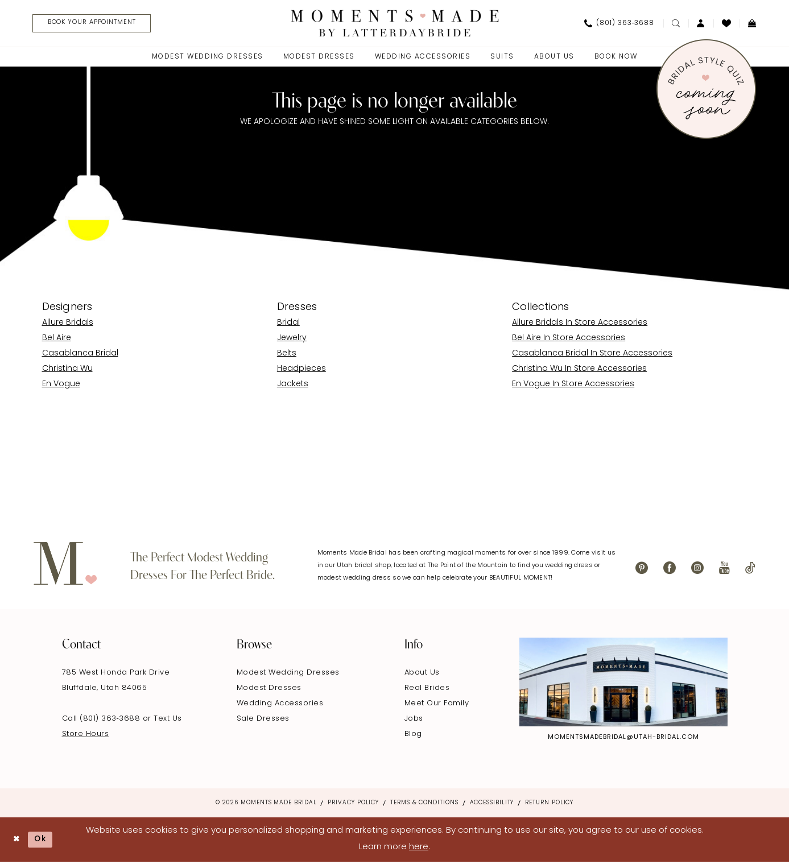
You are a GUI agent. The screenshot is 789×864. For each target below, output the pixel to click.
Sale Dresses (263, 720)
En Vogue (61, 385)
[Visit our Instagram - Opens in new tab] (697, 570)
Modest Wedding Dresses (288, 674)
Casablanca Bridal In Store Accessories (592, 354)
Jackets (292, 385)
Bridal (288, 324)
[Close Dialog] (17, 841)
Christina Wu (67, 370)
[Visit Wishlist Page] (726, 23)
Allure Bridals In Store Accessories (579, 324)
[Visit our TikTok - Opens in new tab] (750, 570)
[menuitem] (94, 24)
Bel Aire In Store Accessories (568, 339)
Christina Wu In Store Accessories (579, 370)
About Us (422, 674)
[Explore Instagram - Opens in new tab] (623, 683)
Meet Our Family (436, 705)
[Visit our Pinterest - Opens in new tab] (641, 570)
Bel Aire (56, 339)
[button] (700, 24)
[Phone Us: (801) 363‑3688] (619, 24)
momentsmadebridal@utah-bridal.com (623, 739)
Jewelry (292, 339)
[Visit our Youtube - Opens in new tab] (724, 570)
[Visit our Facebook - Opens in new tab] (669, 570)
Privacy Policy (353, 804)
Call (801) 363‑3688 (102, 720)
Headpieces (301, 370)
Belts (286, 354)
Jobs (413, 720)
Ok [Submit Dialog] (44, 841)
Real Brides (427, 689)
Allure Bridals (67, 324)
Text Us (168, 720)
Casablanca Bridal (80, 354)
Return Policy (549, 804)
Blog (413, 735)
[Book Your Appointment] (99, 24)
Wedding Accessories (280, 705)
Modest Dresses (269, 689)
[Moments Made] (394, 23)
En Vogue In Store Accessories (573, 385)
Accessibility (492, 804)
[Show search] (675, 24)
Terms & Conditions (424, 804)
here (418, 849)
